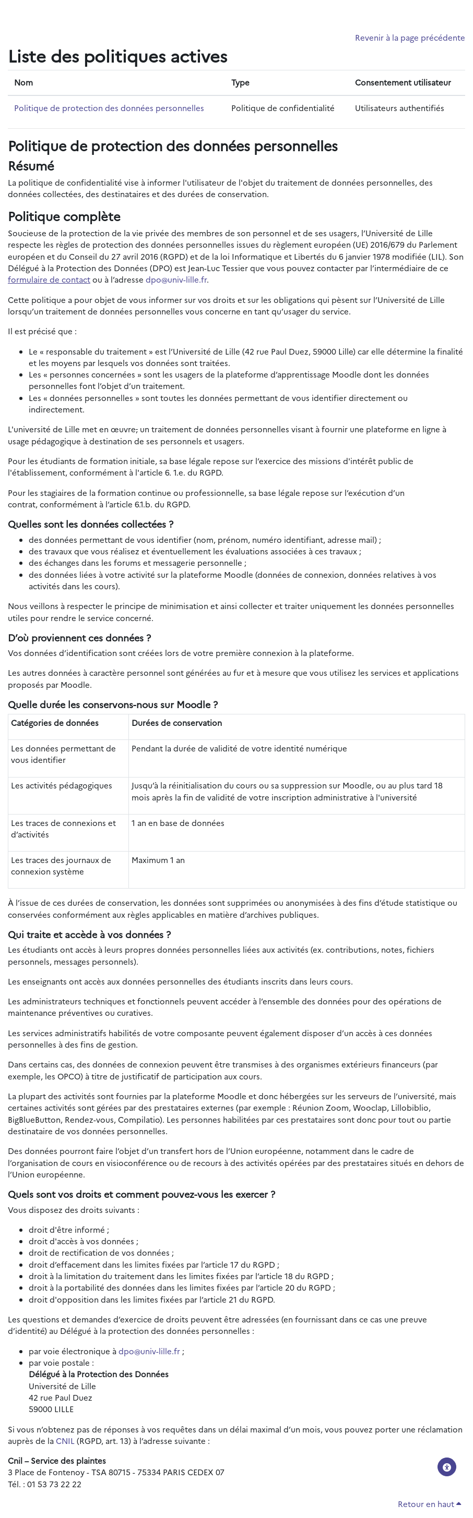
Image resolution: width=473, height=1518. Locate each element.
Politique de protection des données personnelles (109, 107)
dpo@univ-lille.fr (176, 279)
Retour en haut (429, 1503)
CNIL (65, 1440)
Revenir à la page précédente (410, 37)
